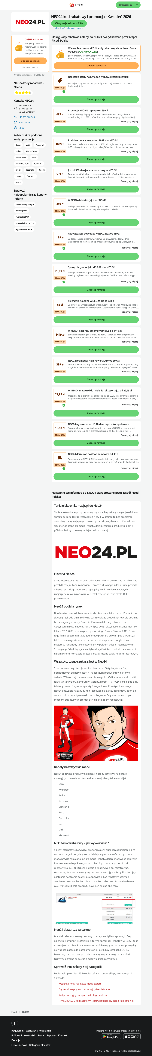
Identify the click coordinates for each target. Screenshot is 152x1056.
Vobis (28, 145)
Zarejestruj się (125, 4)
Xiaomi (41, 170)
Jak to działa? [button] (60, 28)
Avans (18, 182)
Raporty (50, 1035)
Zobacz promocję (96, 99)
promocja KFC (21, 210)
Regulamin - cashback (23, 1030)
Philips (18, 151)
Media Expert (31, 151)
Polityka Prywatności (23, 1035)
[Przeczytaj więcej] (129, 121)
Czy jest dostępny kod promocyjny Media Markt (84, 989)
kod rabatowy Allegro (25, 204)
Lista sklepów (19, 1045)
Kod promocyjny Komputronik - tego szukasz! (83, 995)
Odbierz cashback (96, 65)
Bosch (18, 145)
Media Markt (21, 157)
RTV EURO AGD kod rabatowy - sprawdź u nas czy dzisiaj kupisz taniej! (96, 1000)
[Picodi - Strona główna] (76, 5)
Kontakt (62, 1035)
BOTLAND (38, 163)
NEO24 (22, 127)
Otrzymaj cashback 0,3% (69, 23)
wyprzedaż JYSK (22, 217)
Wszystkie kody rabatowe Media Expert (80, 983)
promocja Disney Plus (25, 223)
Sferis (18, 170)
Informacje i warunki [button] (75, 28)
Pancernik (40, 145)
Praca (40, 1035)
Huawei (19, 176)
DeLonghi (30, 170)
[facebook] (14, 1023)
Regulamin (45, 1030)
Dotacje (15, 1040)
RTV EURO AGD (22, 163)
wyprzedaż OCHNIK (24, 229)
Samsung (31, 176)
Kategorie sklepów (39, 1045)
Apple (33, 157)
